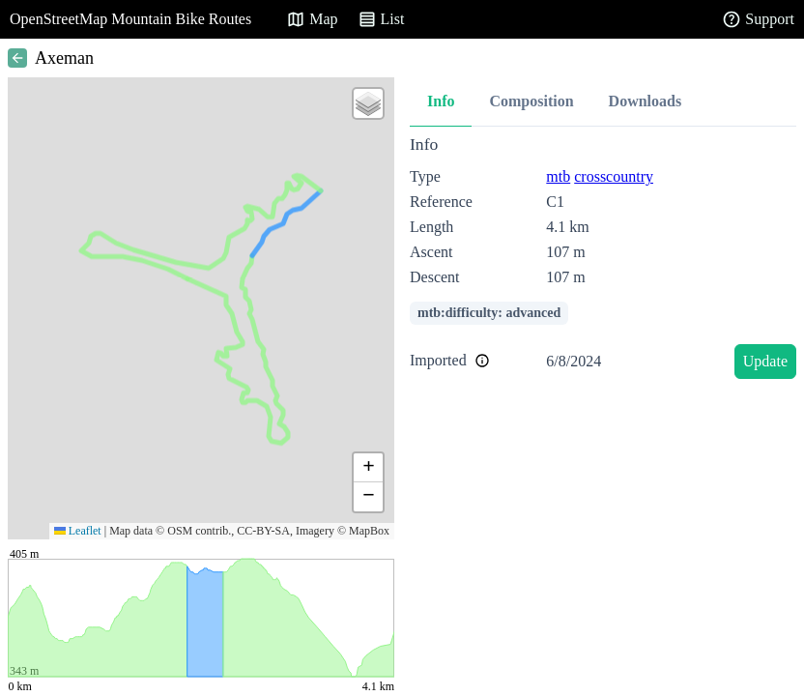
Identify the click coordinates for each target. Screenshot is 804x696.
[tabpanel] (603, 260)
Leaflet (77, 530)
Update (765, 361)
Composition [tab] (531, 101)
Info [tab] (440, 101)
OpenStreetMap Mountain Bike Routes (130, 19)
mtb (558, 176)
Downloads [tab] (645, 101)
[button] (368, 103)
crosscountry (613, 176)
